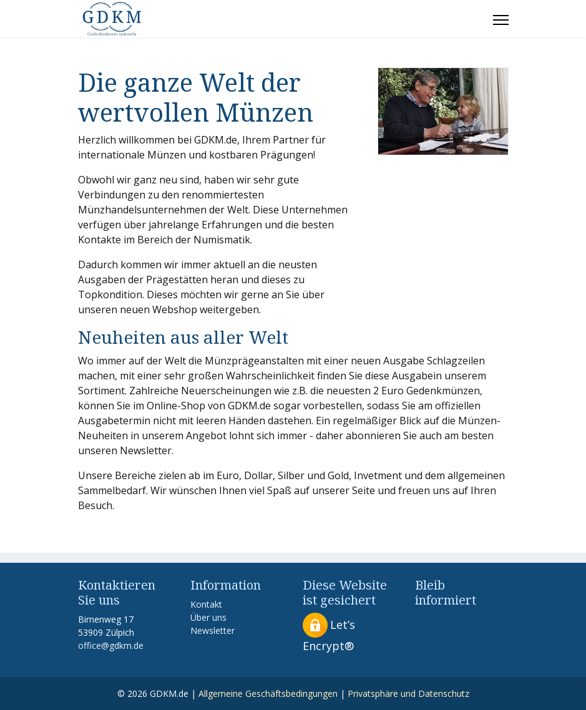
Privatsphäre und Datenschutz (408, 693)
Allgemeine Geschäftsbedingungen (268, 693)
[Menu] (501, 20)
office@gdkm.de (111, 645)
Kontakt (206, 604)
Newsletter (212, 630)
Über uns (208, 617)
